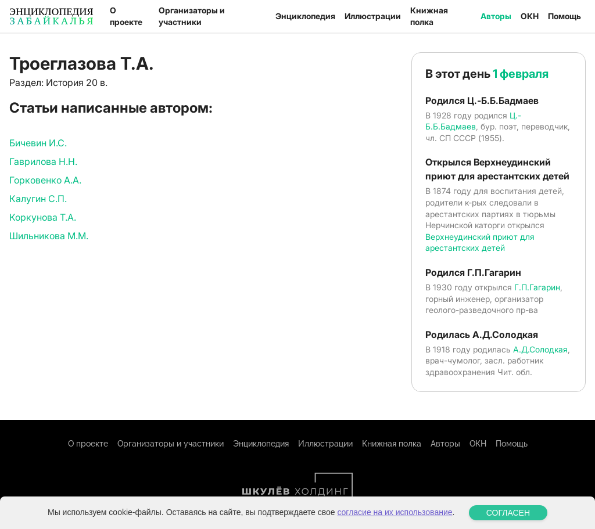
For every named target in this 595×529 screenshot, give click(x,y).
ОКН (530, 16)
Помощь (564, 16)
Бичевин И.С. (38, 143)
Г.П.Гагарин (537, 287)
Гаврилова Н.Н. (43, 161)
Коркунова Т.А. (42, 217)
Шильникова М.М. (48, 236)
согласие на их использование (394, 512)
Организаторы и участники (192, 16)
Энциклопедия (305, 16)
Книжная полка (429, 16)
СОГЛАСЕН (508, 512)
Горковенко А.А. (45, 180)
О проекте (126, 16)
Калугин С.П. (38, 198)
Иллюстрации (373, 16)
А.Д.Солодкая (540, 349)
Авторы (496, 16)
